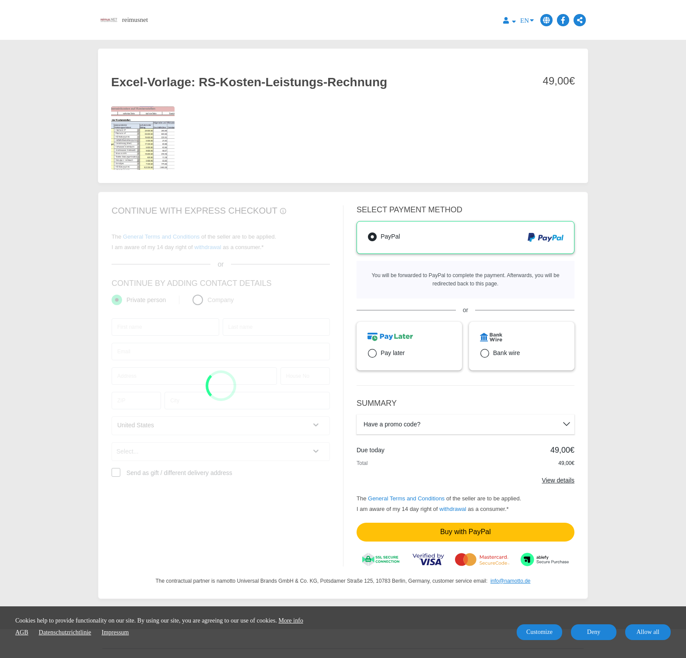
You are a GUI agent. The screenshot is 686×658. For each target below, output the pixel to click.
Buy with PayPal (465, 531)
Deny (593, 632)
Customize (539, 632)
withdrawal (452, 509)
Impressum (115, 632)
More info (291, 620)
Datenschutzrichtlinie (65, 632)
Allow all (648, 632)
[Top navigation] (509, 21)
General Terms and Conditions (406, 498)
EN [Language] (527, 20)
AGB (21, 632)
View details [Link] (558, 480)
